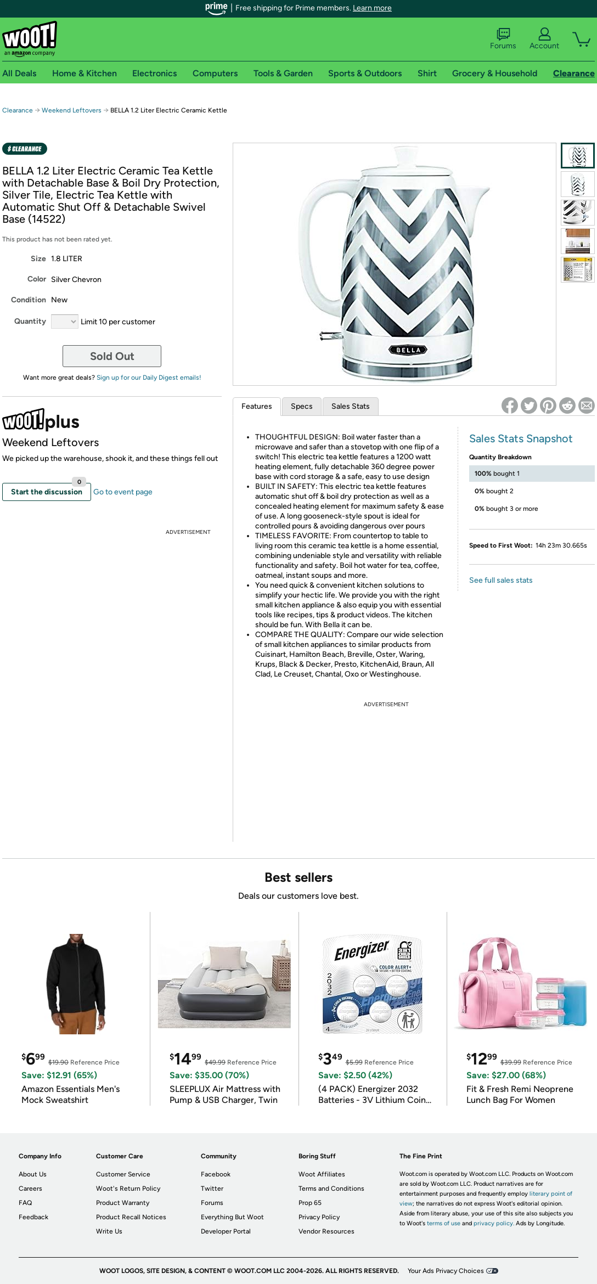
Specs (302, 406)
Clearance (17, 110)
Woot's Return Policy (128, 1188)
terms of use (443, 1223)
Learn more (372, 8)
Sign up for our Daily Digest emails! (149, 377)
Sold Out (112, 356)
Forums (503, 38)
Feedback (33, 1217)
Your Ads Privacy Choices (446, 1271)
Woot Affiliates (321, 1174)
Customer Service (123, 1174)
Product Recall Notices (131, 1217)
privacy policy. (494, 1223)
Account (544, 38)
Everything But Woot (232, 1217)
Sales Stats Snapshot (521, 438)
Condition (28, 300)
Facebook (215, 1174)
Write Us (109, 1231)
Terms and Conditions (331, 1188)
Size (38, 258)
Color (36, 279)
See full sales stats (501, 580)
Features (256, 406)
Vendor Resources (326, 1231)
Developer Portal (226, 1231)
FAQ (25, 1203)
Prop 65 (310, 1203)
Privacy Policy (319, 1217)
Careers (30, 1188)
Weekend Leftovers (72, 110)
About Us (33, 1174)
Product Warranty (122, 1203)
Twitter (212, 1188)
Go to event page (123, 492)
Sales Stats (350, 406)
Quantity (30, 321)
